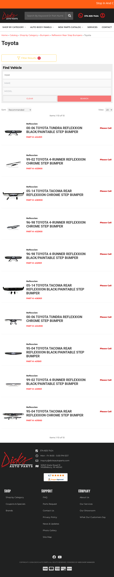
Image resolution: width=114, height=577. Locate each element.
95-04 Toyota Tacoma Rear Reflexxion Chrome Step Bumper (54, 413)
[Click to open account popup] (103, 15)
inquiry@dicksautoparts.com (54, 461)
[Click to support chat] (89, 15)
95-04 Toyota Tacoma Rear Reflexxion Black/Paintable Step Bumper (55, 352)
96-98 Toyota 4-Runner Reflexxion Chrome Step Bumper (56, 224)
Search (84, 98)
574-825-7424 (46, 450)
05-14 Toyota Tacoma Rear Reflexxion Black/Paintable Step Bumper (55, 289)
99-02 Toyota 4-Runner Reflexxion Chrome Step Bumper (56, 161)
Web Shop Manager (86, 562)
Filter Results (29, 58)
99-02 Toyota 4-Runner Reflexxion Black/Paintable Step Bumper (56, 382)
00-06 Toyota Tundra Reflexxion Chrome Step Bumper (54, 319)
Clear (29, 98)
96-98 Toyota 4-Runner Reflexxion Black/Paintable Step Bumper (56, 256)
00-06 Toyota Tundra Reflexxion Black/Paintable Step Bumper (54, 130)
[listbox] (57, 75)
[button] (48, 16)
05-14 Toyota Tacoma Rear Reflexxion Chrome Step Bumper (54, 193)
